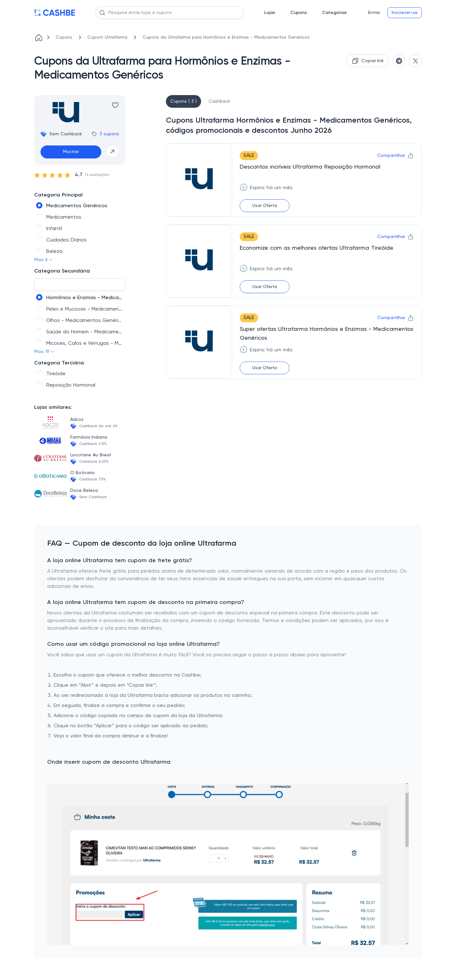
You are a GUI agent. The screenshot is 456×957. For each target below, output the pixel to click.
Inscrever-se (405, 12)
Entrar (374, 12)
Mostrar (71, 152)
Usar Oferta (264, 205)
